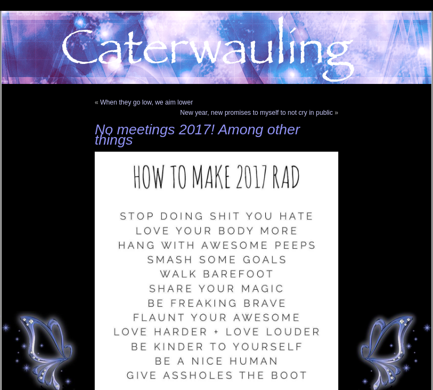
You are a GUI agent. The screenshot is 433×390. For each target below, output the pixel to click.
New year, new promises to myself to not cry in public (256, 112)
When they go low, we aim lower (146, 102)
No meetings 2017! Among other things (197, 134)
